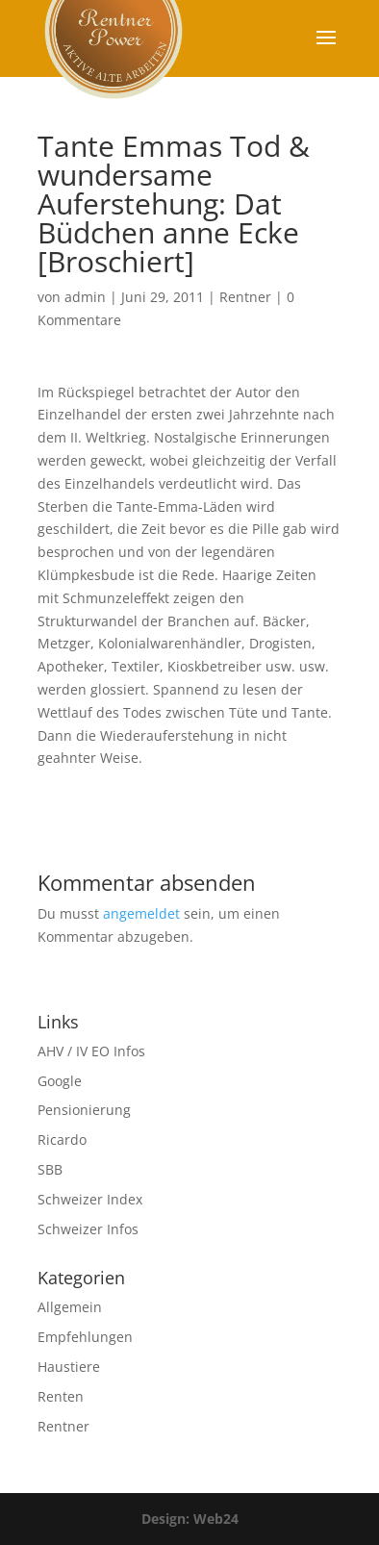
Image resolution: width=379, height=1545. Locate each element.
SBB (50, 1169)
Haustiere (69, 1366)
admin (85, 297)
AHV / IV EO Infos (91, 1051)
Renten (61, 1396)
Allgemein (70, 1307)
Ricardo (62, 1139)
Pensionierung (84, 1110)
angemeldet (141, 913)
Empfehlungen (85, 1337)
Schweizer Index (90, 1199)
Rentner (245, 297)
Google (60, 1081)
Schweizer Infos (88, 1229)
